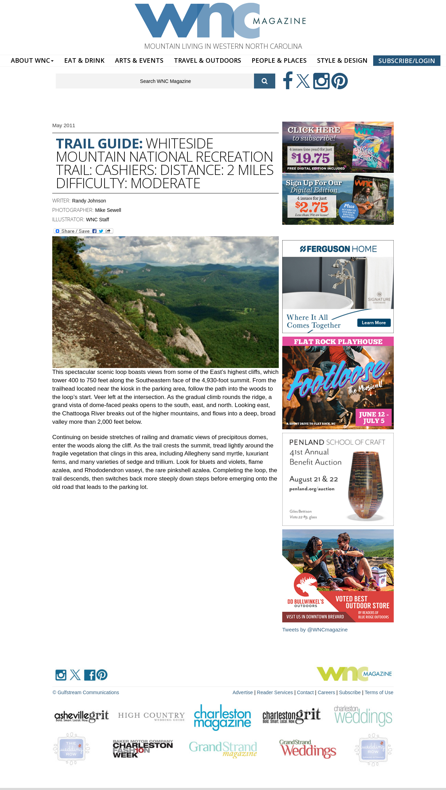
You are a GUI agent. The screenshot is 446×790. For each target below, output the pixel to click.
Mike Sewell (108, 210)
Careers (326, 692)
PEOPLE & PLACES (279, 60)
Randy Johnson (89, 201)
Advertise (243, 692)
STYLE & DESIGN (342, 60)
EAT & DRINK (84, 60)
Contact (305, 692)
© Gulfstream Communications (86, 692)
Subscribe (350, 692)
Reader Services (275, 692)
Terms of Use (379, 692)
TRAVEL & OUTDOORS (207, 60)
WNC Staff (97, 219)
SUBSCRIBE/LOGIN (406, 60)
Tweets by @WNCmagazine (315, 629)
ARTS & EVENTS (139, 60)
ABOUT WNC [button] (32, 60)
